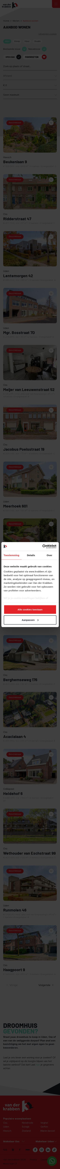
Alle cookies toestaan (30, 609)
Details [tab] (31, 555)
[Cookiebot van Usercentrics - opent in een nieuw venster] (42, 546)
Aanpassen (30, 619)
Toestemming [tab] (11, 555)
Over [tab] (49, 555)
